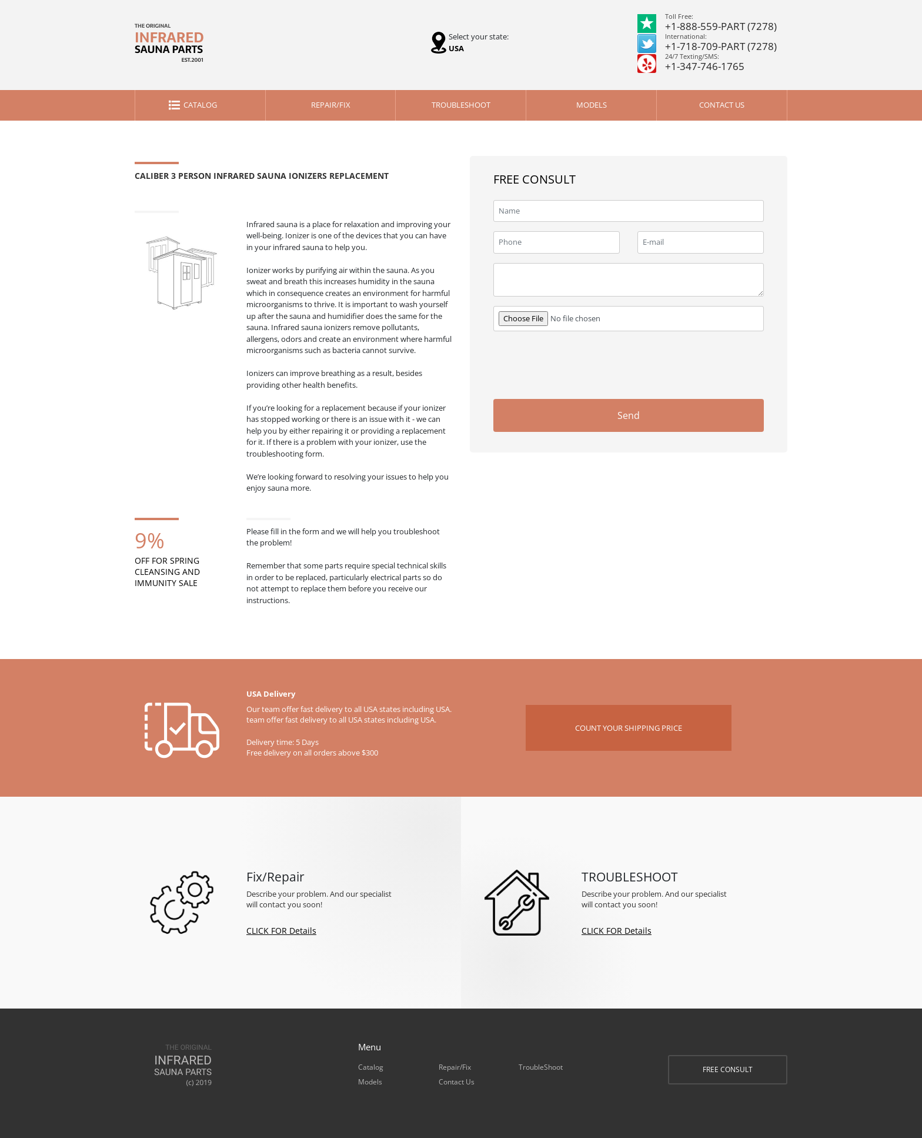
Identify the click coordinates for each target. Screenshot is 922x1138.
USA (456, 48)
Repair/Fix (330, 104)
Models (591, 104)
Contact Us (721, 104)
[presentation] (674, 364)
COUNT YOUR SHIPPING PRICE (628, 728)
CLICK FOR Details (281, 930)
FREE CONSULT (728, 1069)
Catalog (200, 104)
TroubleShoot (461, 104)
